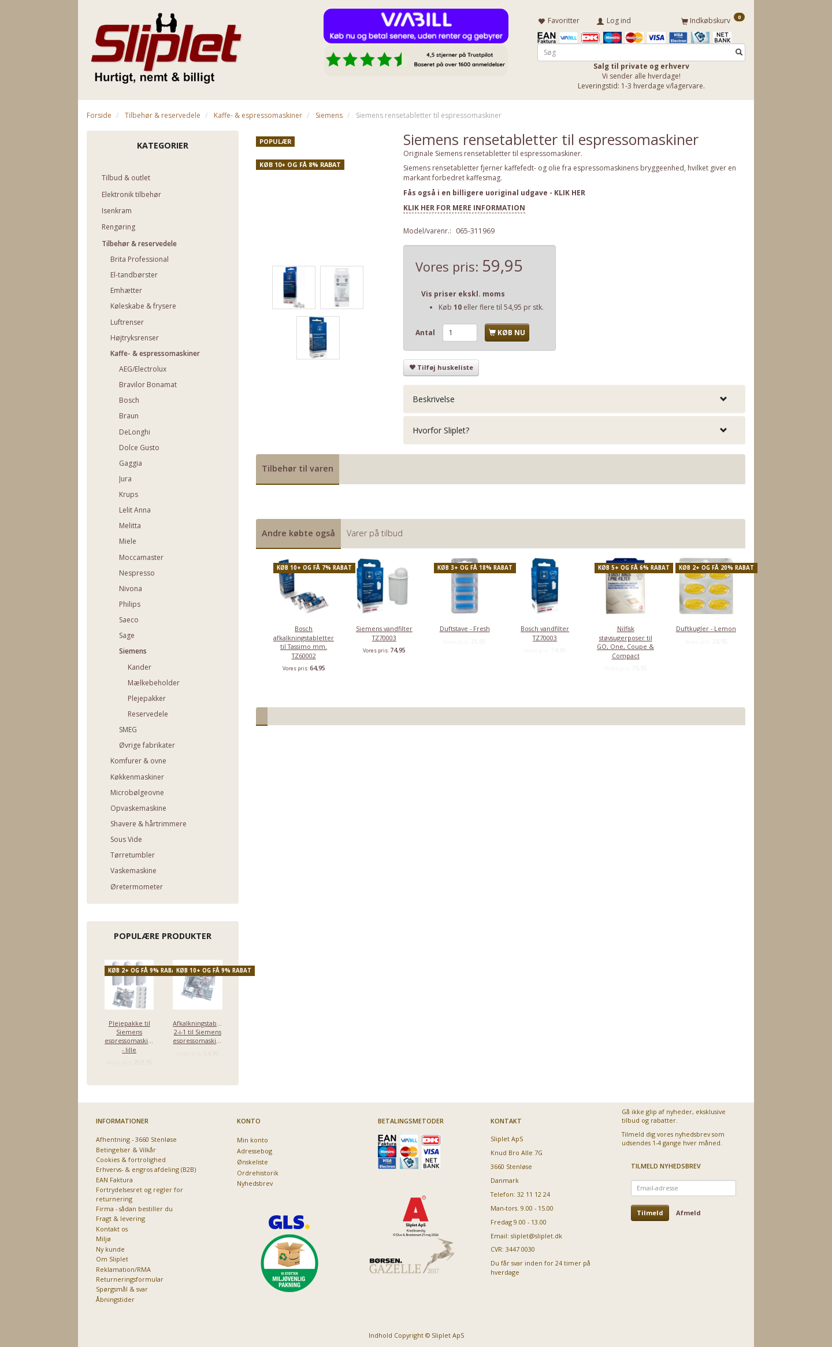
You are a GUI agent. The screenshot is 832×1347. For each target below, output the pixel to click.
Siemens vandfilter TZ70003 (384, 631)
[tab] (574, 396)
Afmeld (688, 1210)
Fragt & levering (120, 1216)
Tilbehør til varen (297, 466)
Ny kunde (110, 1246)
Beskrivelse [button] (434, 397)
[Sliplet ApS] (166, 44)
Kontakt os (112, 1226)
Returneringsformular (130, 1276)
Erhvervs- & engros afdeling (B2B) (146, 1167)
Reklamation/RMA (123, 1267)
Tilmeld (650, 1210)
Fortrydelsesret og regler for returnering (139, 1191)
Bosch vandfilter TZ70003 (545, 631)
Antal (426, 330)
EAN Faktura (114, 1177)
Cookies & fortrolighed (131, 1157)
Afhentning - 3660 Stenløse (136, 1137)
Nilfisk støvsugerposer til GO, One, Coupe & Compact (625, 640)
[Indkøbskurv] (713, 19)
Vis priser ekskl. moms (463, 291)
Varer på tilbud (375, 530)
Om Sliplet (112, 1256)
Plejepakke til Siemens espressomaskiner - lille (129, 1034)
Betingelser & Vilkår (126, 1147)
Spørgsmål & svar (122, 1287)
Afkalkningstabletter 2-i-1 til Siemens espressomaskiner (197, 1029)
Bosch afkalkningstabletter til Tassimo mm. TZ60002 (303, 640)
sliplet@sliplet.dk (536, 1233)
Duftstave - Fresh (465, 626)
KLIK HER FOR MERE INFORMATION (464, 205)
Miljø (103, 1236)
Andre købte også (298, 530)
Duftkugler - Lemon (706, 626)
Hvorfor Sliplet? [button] (441, 428)
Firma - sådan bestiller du (134, 1206)
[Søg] (739, 50)
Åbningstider (115, 1297)
